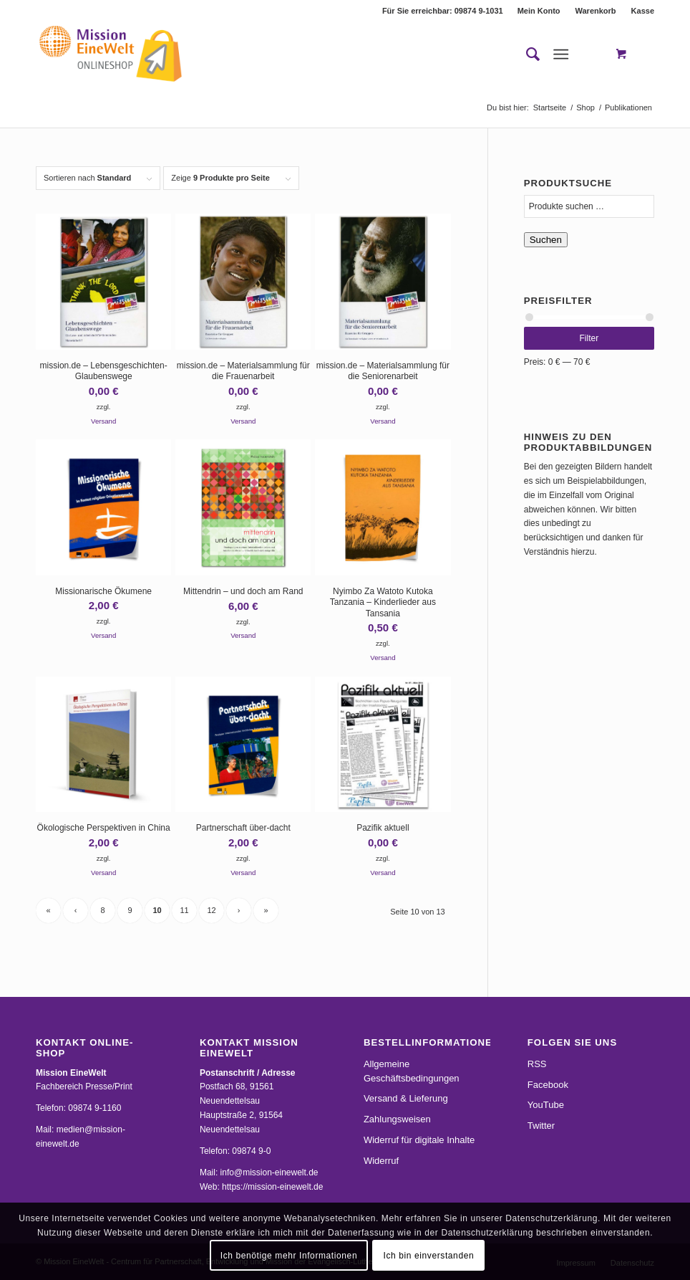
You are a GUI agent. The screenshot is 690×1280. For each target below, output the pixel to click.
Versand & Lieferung (406, 1098)
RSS (537, 1064)
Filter (589, 338)
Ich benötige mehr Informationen (288, 1256)
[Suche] (526, 54)
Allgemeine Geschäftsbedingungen (412, 1071)
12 (211, 910)
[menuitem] (539, 10)
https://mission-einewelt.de (272, 1187)
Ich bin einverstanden (429, 1256)
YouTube (546, 1104)
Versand (103, 421)
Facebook (548, 1084)
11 (184, 910)
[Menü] (560, 54)
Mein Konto (539, 10)
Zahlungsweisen (397, 1119)
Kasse (642, 10)
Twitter (541, 1125)
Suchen (546, 239)
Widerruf (381, 1160)
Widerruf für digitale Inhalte (419, 1140)
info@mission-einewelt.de (269, 1172)
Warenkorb (595, 10)
